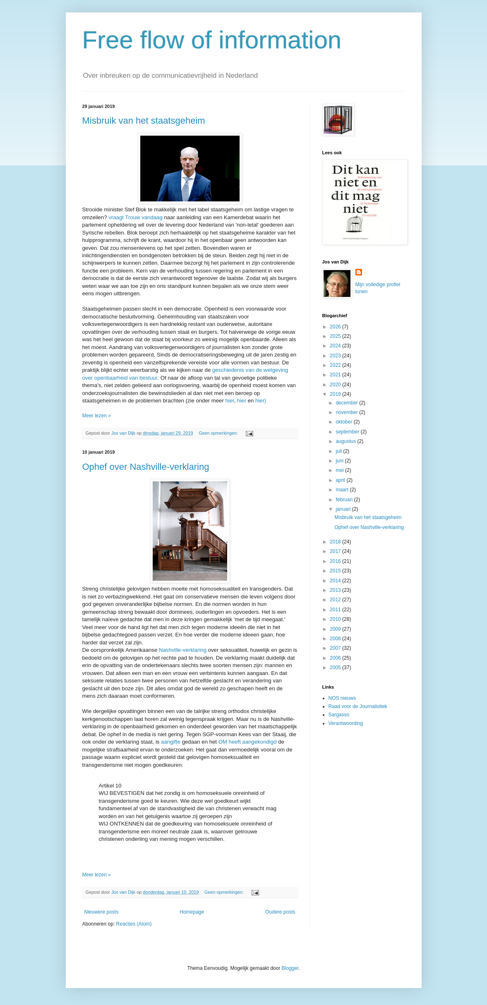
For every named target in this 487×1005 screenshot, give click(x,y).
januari (344, 509)
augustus (346, 441)
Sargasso (339, 715)
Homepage (192, 912)
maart (343, 490)
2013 (336, 590)
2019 (336, 394)
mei (340, 470)
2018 (336, 542)
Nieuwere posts (101, 912)
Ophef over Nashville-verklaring (145, 467)
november (347, 412)
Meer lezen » (96, 416)
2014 (336, 581)
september (348, 432)
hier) (260, 400)
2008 (336, 638)
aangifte (170, 742)
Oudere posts (280, 912)
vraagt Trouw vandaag (135, 217)
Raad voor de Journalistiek (358, 706)
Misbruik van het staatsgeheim (143, 120)
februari (345, 499)
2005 (336, 667)
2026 (336, 327)
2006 (336, 658)
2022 (336, 365)
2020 (336, 385)
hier (230, 400)
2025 (336, 336)
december (347, 403)
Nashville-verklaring (182, 650)
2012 (336, 600)
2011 (336, 610)
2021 (336, 375)
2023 (336, 356)
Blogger (290, 968)
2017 (336, 551)
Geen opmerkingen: (219, 433)
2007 (336, 648)
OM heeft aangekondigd (247, 742)
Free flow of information (212, 40)
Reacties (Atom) (134, 924)
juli (339, 451)
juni (340, 461)
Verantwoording (346, 723)
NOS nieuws (342, 698)
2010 (336, 619)
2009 (336, 629)
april (341, 480)
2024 (336, 346)
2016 (336, 561)
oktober (344, 422)
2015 (336, 571)
